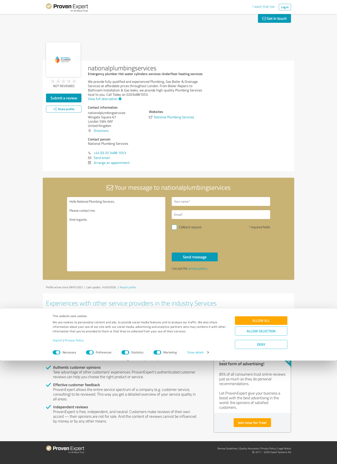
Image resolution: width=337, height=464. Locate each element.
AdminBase (60, 318)
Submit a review (64, 98)
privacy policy (198, 268)
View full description (104, 98)
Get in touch (274, 18)
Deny (261, 448)
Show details (195, 456)
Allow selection (261, 434)
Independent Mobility (237, 318)
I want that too (263, 6)
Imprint (58, 444)
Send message (195, 257)
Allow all (261, 424)
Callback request (190, 227)
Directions (101, 130)
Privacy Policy (74, 444)
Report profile (128, 287)
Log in (285, 7)
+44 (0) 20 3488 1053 (110, 152)
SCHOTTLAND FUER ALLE (157, 318)
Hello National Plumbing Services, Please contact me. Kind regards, (116, 234)
